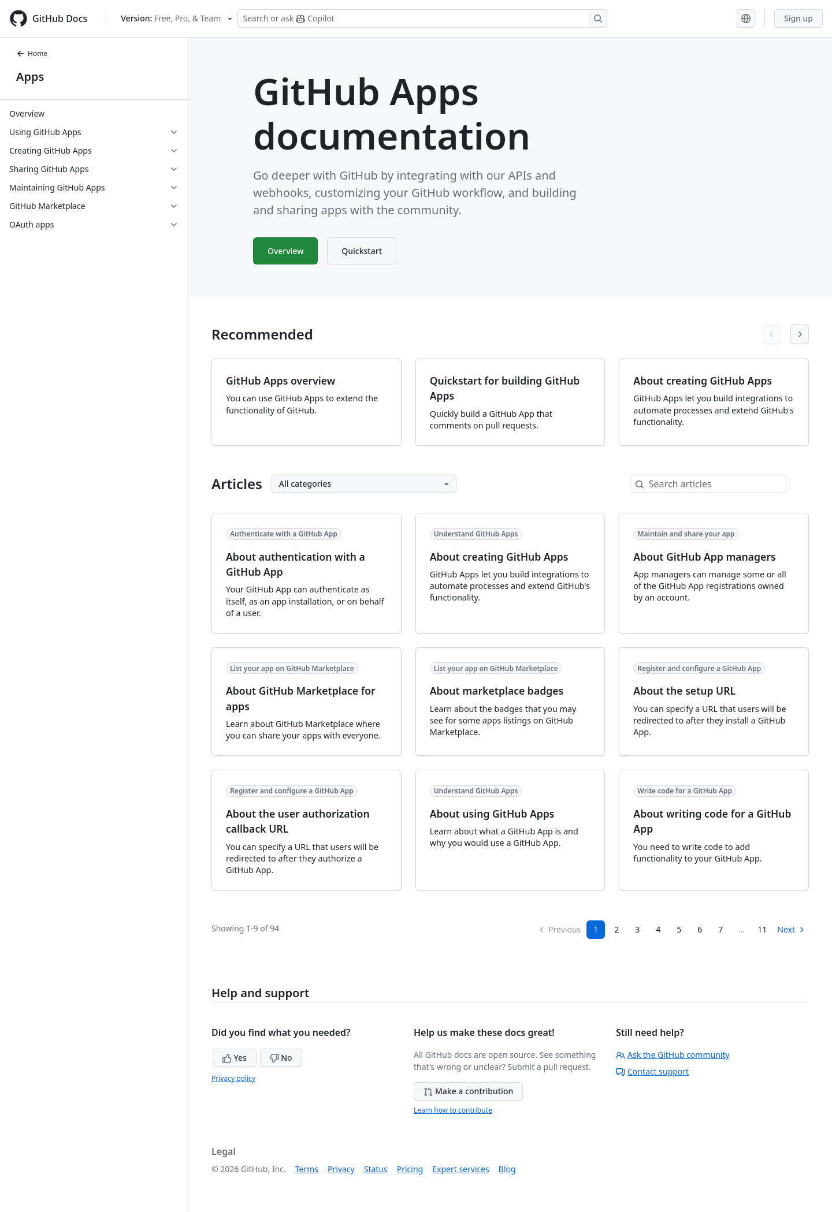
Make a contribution (468, 1091)
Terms (306, 1168)
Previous (559, 929)
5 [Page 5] (679, 929)
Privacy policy (233, 1078)
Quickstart (362, 250)
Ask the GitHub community (673, 1054)
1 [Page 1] (595, 929)
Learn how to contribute (453, 1110)
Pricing (410, 1168)
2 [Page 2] (616, 929)
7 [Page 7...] (720, 929)
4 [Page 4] (658, 929)
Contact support (652, 1071)
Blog (507, 1168)
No (281, 1057)
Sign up (798, 18)
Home (31, 53)
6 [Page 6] (699, 929)
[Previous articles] (772, 334)
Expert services (460, 1168)
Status (376, 1168)
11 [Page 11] (762, 929)
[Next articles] (799, 334)
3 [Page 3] (637, 929)
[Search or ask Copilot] (422, 18)
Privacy (341, 1168)
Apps (30, 76)
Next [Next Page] (791, 929)
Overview (286, 250)
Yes (234, 1057)
